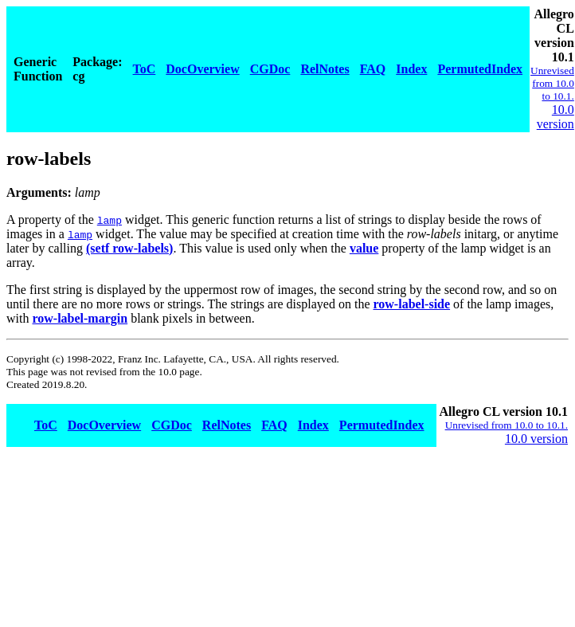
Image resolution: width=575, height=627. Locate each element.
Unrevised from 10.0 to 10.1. (552, 83)
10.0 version (555, 117)
